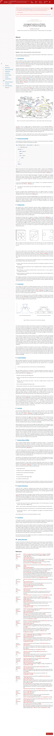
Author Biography (8, 85)
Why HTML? (32, 2)
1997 (35, 194)
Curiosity (6, 76)
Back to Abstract (40, 2)
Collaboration (7, 71)
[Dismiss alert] (51, 8)
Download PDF (46, 2)
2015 (29, 373)
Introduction (7, 67)
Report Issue (36, 2)
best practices (48, 14)
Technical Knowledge (9, 69)
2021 (32, 88)
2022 (41, 418)
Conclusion (7, 83)
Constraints (7, 73)
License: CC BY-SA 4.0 (34, 19)
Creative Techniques (9, 81)
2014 (28, 65)
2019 (30, 465)
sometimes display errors (27, 8)
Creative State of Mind (23, 440)
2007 (28, 78)
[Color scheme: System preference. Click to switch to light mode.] (50, 2)
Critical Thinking (8, 75)
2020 (27, 81)
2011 (34, 219)
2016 (47, 253)
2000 (27, 296)
